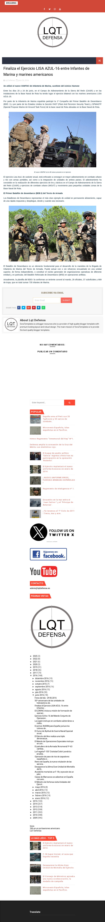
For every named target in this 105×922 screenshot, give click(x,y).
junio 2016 (39, 695)
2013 (35, 807)
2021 (35, 662)
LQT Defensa (35, 831)
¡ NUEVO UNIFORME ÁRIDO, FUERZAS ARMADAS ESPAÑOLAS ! (59, 480)
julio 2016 (39, 692)
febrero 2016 (41, 795)
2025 (35, 656)
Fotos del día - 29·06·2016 (46, 698)
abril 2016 (39, 790)
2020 (35, 664)
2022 (35, 659)
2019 (35, 667)
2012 (35, 809)
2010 (35, 815)
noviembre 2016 (42, 681)
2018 (35, 670)
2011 (35, 812)
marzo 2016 (40, 793)
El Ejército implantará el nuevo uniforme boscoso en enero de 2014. (58, 468)
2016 (35, 675)
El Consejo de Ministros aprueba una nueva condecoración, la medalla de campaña (59, 878)
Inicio (32, 826)
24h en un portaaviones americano (45, 828)
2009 (35, 818)
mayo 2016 (40, 787)
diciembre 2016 (42, 678)
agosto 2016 (40, 689)
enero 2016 (40, 798)
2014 (35, 804)
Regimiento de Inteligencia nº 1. (58, 489)
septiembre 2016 (42, 687)
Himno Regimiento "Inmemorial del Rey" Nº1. (52, 439)
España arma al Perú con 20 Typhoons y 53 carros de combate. (56, 418)
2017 (35, 673)
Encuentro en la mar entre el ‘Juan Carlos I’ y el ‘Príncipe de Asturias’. (58, 502)
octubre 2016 (41, 684)
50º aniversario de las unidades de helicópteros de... (49, 702)
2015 (35, 801)
